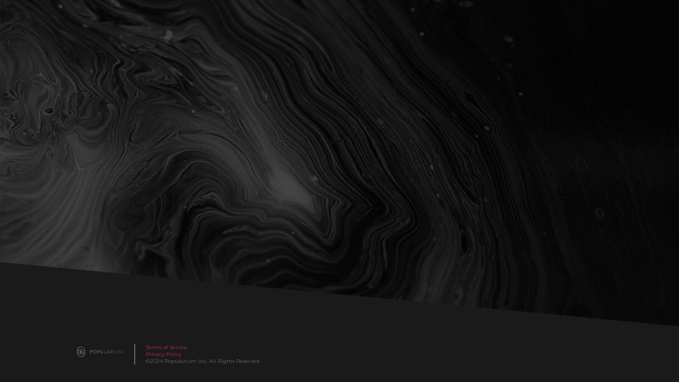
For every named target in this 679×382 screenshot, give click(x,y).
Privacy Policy (163, 354)
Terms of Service (167, 347)
